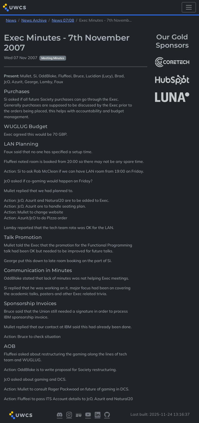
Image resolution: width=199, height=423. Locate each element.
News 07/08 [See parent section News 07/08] (63, 20)
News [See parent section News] (11, 20)
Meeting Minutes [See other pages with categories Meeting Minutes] (52, 58)
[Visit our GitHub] (107, 415)
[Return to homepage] (14, 7)
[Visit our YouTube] (88, 415)
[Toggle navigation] (189, 7)
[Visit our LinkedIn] (97, 415)
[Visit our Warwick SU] (78, 415)
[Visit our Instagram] (69, 415)
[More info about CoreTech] (172, 62)
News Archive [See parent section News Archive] (34, 20)
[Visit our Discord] (59, 415)
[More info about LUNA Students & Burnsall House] (172, 97)
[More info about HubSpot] (172, 80)
